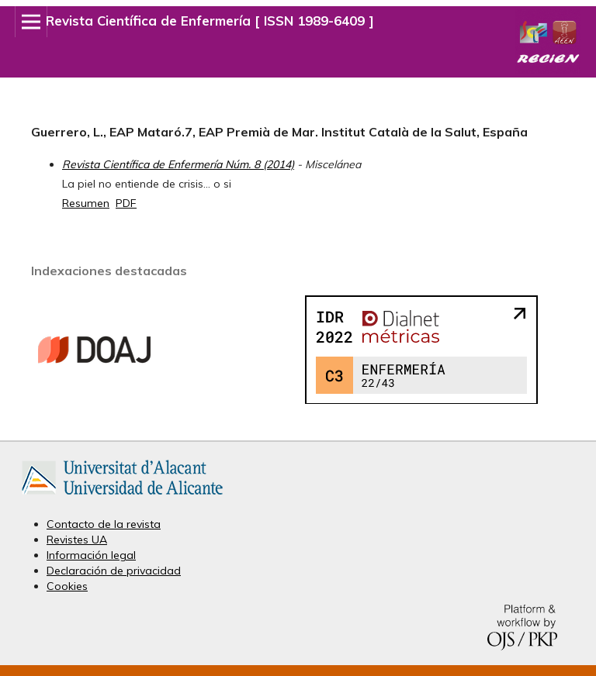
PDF (126, 203)
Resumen (85, 203)
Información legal (91, 555)
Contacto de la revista (104, 524)
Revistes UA (77, 540)
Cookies (67, 586)
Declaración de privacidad (114, 571)
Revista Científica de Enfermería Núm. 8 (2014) (178, 164)
